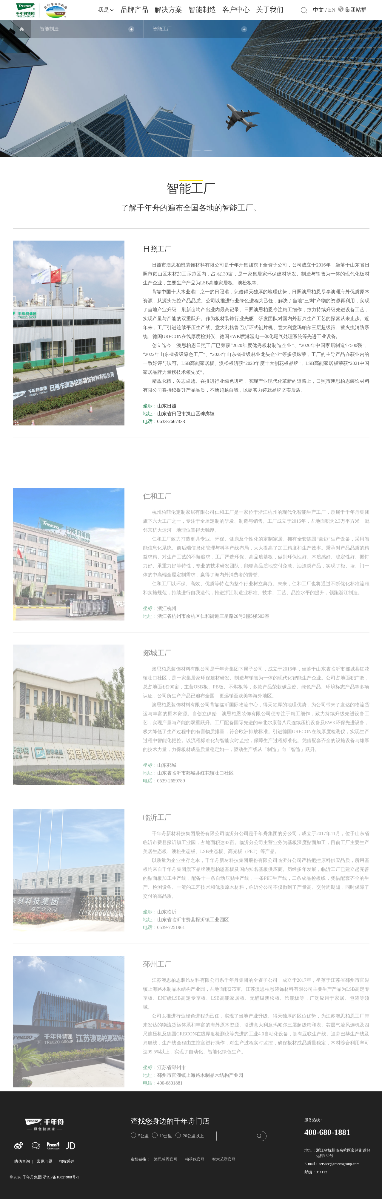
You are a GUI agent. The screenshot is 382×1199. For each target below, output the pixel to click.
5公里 (140, 1135)
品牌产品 (134, 10)
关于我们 (270, 10)
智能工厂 (162, 29)
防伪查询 (22, 1162)
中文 (318, 10)
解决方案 (168, 10)
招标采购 (67, 1162)
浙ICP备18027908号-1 (61, 1177)
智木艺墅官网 (223, 1159)
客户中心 (236, 10)
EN (331, 10)
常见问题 (44, 1162)
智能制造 (202, 10)
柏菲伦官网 (194, 1159)
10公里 (162, 1135)
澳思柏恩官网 (165, 1159)
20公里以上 (189, 1135)
